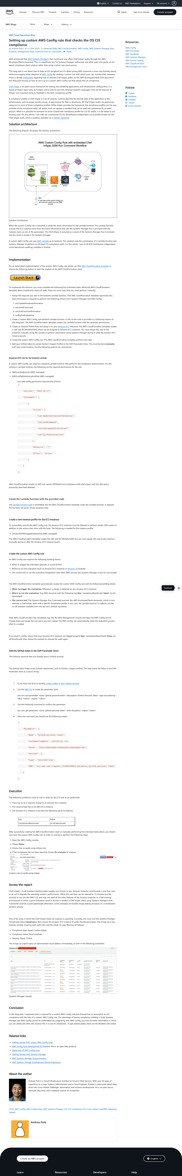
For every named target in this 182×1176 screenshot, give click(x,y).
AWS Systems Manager (53, 1109)
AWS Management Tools (136, 66)
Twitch (129, 102)
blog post (29, 77)
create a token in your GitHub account (62, 683)
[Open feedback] (178, 588)
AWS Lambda (43, 241)
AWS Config (47, 74)
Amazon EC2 (63, 326)
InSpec (95, 1109)
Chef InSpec (14, 86)
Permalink (56, 51)
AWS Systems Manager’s (38, 59)
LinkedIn (130, 99)
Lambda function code (22, 504)
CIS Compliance (75, 1109)
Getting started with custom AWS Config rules (32, 1042)
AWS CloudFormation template (95, 266)
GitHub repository (61, 118)
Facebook (130, 96)
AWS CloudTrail (132, 51)
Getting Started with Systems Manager (29, 1054)
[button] (177, 3)
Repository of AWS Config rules (26, 1050)
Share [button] (67, 51)
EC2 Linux (87, 1109)
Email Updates (133, 106)
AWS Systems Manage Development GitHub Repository (36, 1062)
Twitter (130, 93)
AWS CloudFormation (134, 63)
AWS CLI (28, 689)
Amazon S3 (72, 568)
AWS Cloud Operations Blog (22, 35)
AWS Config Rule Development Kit (27, 1046)
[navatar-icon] (174, 3)
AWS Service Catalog (134, 60)
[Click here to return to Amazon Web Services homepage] (9, 13)
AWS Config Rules (34, 1109)
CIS (65, 1109)
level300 (103, 1109)
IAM (31, 295)
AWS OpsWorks (132, 54)
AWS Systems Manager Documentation (29, 1058)
